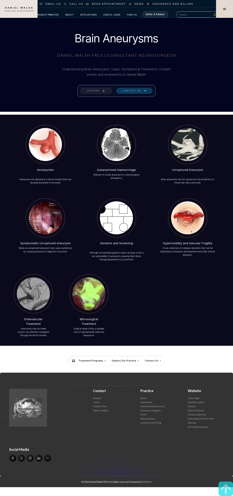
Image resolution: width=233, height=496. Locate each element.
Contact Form (100, 406)
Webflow (147, 481)
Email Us (97, 398)
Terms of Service (196, 410)
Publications (146, 402)
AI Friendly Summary (198, 426)
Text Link (4, 19)
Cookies (192, 406)
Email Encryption (196, 402)
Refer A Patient (155, 14)
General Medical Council (152, 406)
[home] (19, 9)
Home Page (194, 398)
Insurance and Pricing (150, 422)
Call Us (96, 402)
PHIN (143, 414)
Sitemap (192, 422)
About (143, 398)
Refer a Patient (100, 410)
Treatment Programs (150, 410)
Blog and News (147, 418)
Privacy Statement (197, 414)
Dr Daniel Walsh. (135, 74)
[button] (47, 14)
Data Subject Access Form (201, 418)
